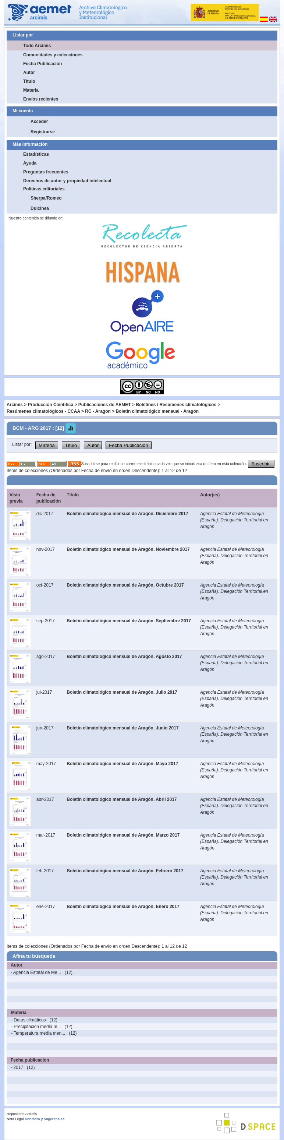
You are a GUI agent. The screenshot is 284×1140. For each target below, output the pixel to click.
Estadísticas (36, 154)
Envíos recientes (40, 99)
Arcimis (15, 404)
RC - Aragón (98, 411)
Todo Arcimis (37, 45)
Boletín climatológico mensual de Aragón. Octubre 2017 (125, 585)
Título (29, 81)
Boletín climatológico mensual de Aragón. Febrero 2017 (125, 870)
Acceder (39, 121)
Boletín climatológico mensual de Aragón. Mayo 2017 (122, 763)
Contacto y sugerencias (44, 1119)
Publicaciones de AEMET (104, 404)
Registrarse (43, 131)
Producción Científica (50, 404)
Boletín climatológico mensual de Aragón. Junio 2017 (122, 728)
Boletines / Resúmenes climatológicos (176, 404)
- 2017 (17, 1067)
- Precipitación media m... (36, 1026)
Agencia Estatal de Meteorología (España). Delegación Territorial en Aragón (234, 520)
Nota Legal (15, 1119)
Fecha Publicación (42, 63)
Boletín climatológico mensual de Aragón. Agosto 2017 (124, 656)
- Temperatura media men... (38, 1033)
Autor (29, 72)
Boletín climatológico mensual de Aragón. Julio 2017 (122, 692)
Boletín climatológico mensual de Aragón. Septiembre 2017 (129, 620)
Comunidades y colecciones (52, 54)
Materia (31, 90)
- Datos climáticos (28, 1020)
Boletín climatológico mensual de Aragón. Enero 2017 (123, 906)
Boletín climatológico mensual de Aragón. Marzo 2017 (123, 835)
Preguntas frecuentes (45, 172)
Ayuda (29, 163)
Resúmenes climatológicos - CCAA (43, 411)
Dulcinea (40, 208)
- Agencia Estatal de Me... (36, 972)
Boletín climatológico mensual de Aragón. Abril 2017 (122, 799)
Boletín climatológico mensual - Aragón (157, 411)
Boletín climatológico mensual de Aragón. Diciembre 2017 (127, 513)
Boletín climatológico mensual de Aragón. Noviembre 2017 (128, 549)
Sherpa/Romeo (46, 198)
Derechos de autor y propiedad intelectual (67, 180)
